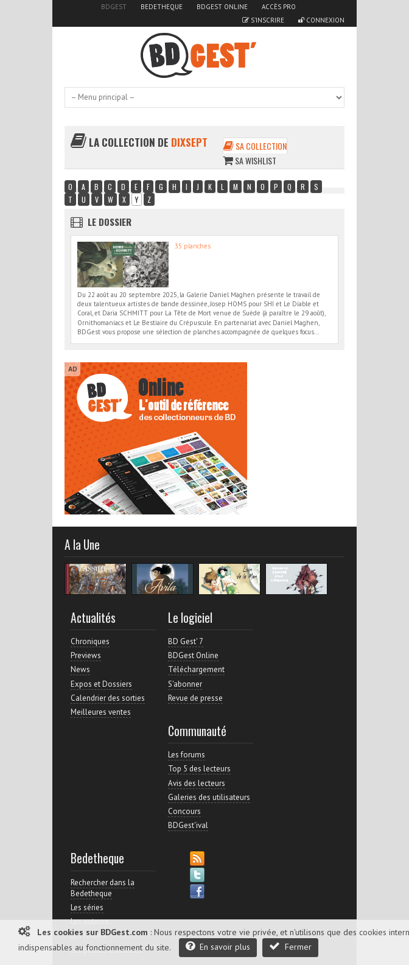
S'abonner (185, 684)
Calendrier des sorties (108, 698)
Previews (86, 655)
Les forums (186, 754)
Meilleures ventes (101, 712)
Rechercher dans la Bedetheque (103, 888)
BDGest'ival (188, 825)
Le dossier (109, 221)
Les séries (87, 907)
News (80, 669)
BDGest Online (222, 6)
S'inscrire (263, 20)
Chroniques (90, 641)
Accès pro (279, 6)
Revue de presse (195, 698)
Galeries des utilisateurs (209, 797)
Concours (184, 811)
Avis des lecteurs (196, 783)
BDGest (114, 6)
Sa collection (255, 145)
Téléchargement (196, 669)
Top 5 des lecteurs (199, 768)
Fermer (290, 946)
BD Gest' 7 (185, 641)
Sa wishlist (249, 160)
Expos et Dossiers (101, 684)
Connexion (321, 20)
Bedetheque (162, 6)
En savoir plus (218, 946)
